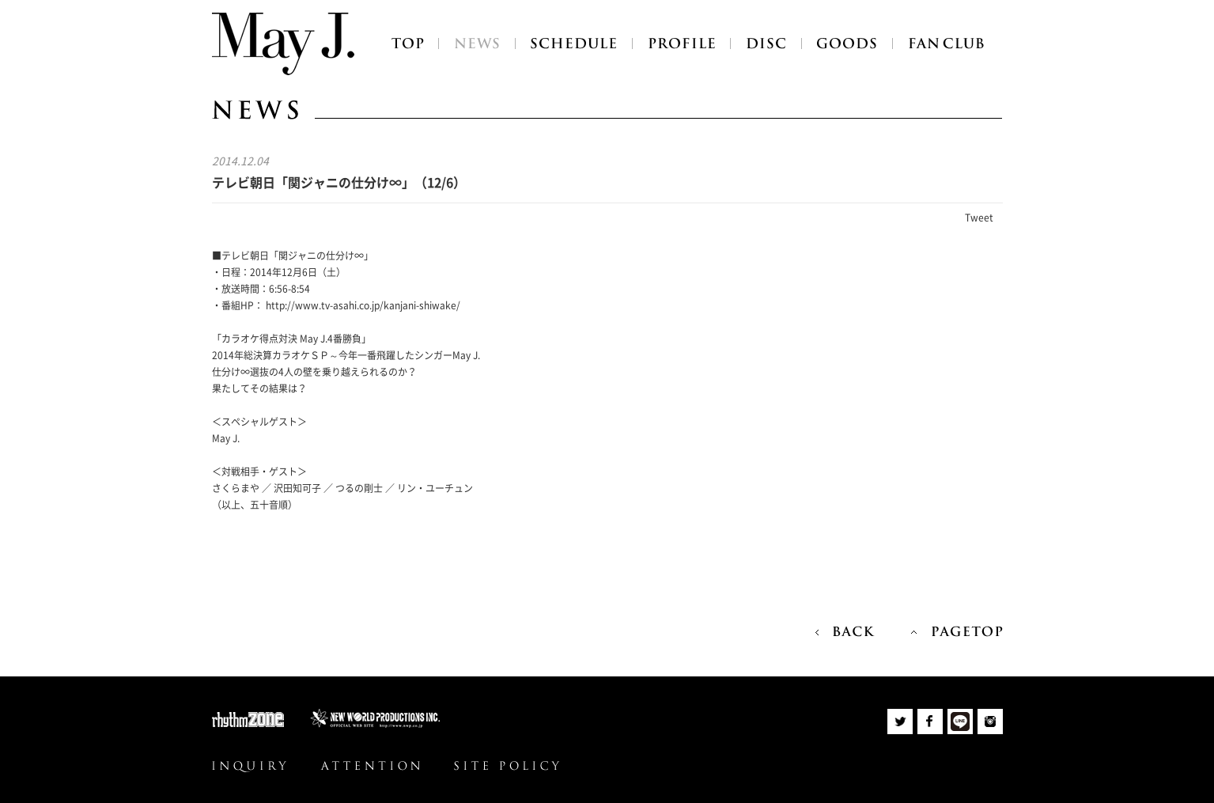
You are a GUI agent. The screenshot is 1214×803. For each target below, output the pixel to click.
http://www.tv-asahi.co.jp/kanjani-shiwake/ (363, 305)
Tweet (979, 217)
